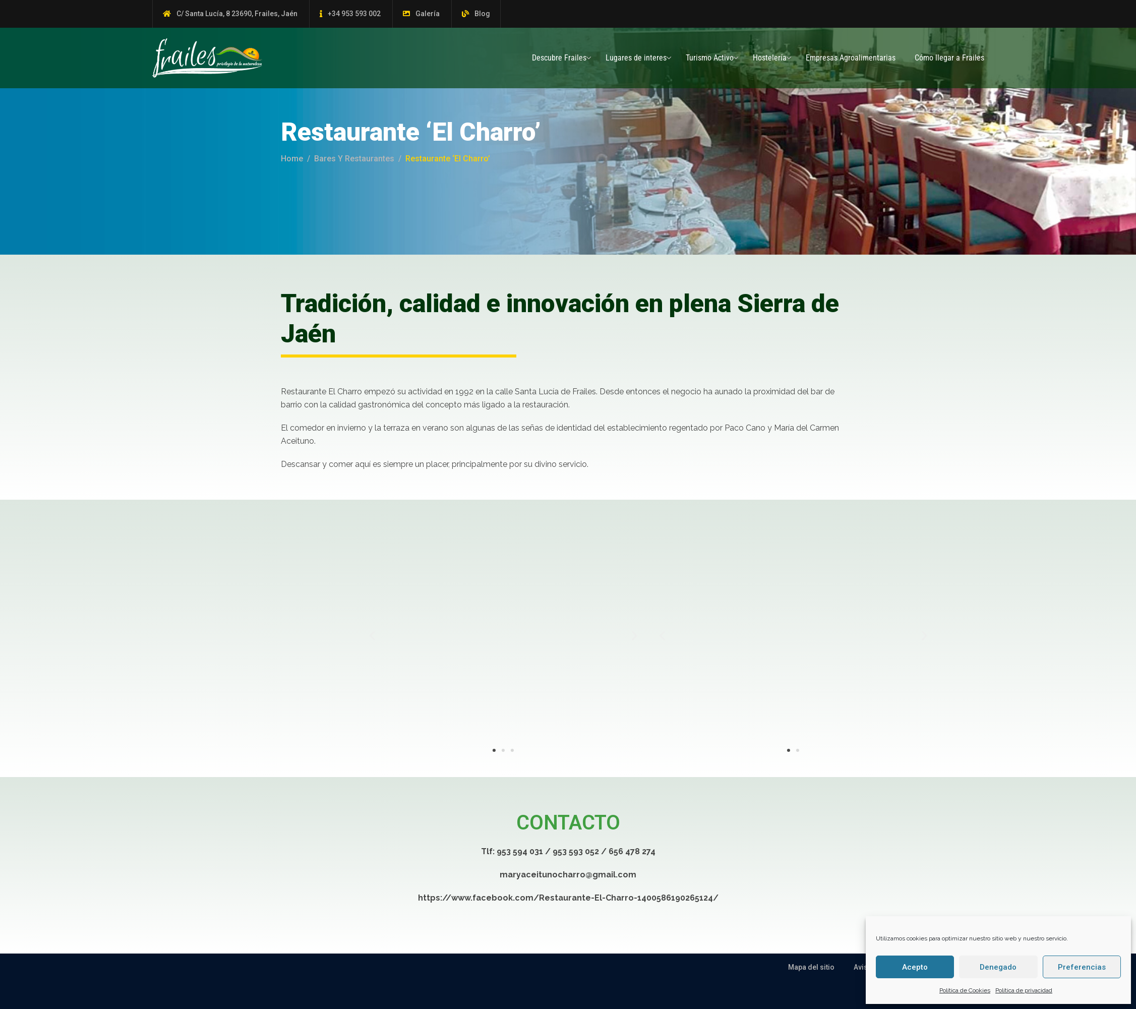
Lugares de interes (636, 58)
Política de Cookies (964, 990)
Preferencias (1082, 967)
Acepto (915, 967)
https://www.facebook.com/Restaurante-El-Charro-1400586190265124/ (568, 898)
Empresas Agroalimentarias (850, 58)
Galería (427, 14)
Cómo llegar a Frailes (949, 58)
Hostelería (770, 58)
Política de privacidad (1023, 990)
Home (292, 158)
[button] (533, 635)
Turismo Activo (710, 58)
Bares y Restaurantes (354, 158)
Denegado (998, 967)
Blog (482, 14)
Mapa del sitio (811, 967)
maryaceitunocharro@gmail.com (568, 874)
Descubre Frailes (559, 58)
